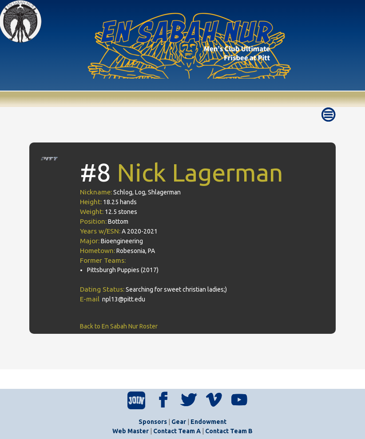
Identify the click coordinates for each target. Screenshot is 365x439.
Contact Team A (177, 431)
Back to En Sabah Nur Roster (119, 326)
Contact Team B (229, 431)
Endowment (208, 421)
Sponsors (153, 421)
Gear (178, 421)
